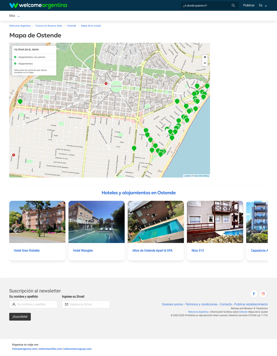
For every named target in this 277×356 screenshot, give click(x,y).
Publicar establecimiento (251, 305)
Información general (143, 16)
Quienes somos (171, 305)
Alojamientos (37, 16)
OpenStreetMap (201, 176)
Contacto (225, 305)
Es (260, 5)
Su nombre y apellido (23, 297)
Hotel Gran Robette (27, 251)
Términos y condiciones (200, 305)
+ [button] (205, 58)
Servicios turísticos (71, 16)
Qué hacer (95, 16)
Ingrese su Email (73, 297)
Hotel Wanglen (83, 251)
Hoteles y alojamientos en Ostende (139, 193)
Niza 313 (198, 251)
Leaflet (187, 176)
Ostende (15, 16)
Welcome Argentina (199, 312)
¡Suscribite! (20, 317)
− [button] (205, 64)
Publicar (248, 5)
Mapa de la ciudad (173, 16)
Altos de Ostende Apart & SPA (153, 251)
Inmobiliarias (116, 16)
